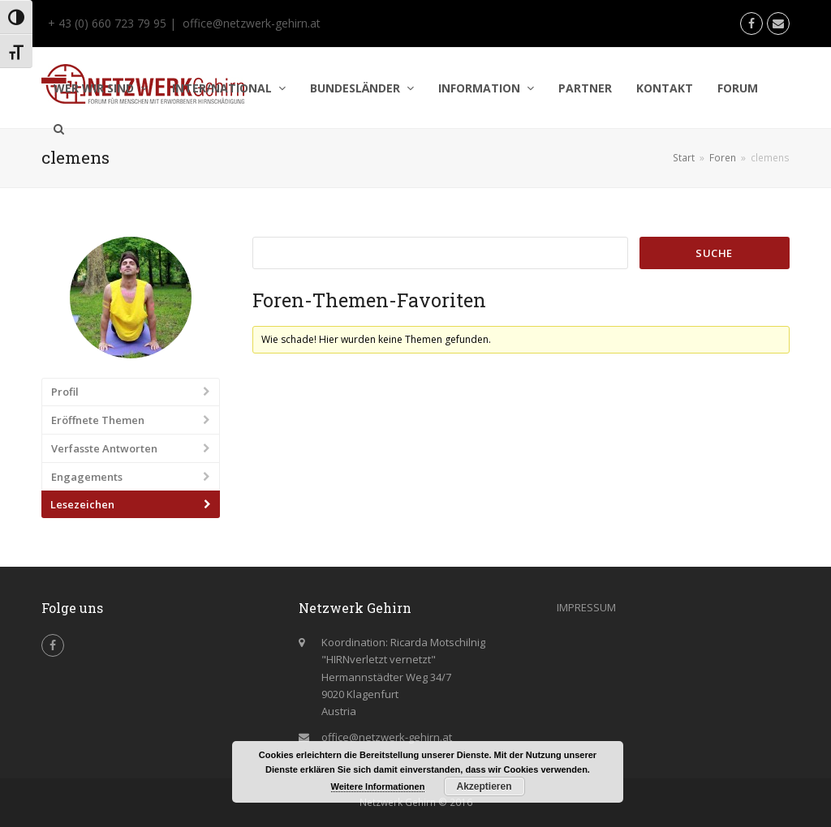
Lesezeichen (82, 504)
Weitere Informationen (378, 786)
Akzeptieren (483, 786)
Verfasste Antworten (104, 448)
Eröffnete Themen (97, 420)
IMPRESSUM (586, 607)
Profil (65, 391)
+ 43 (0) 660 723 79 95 (105, 23)
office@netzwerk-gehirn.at (252, 23)
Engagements (87, 476)
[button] (58, 129)
